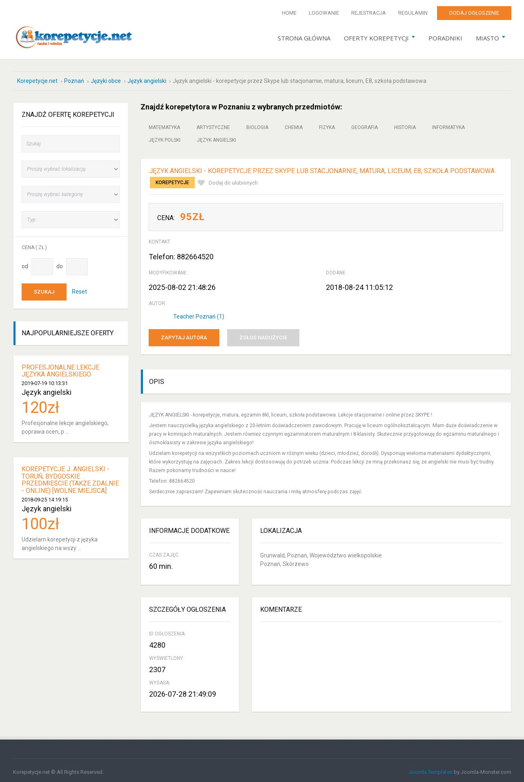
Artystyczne (213, 124)
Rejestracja (368, 13)
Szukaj (44, 288)
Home (289, 13)
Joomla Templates (431, 768)
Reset (79, 287)
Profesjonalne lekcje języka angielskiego (60, 366)
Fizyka (327, 124)
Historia (405, 124)
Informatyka (448, 124)
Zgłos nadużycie (263, 334)
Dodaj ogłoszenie (474, 13)
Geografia (364, 124)
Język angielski (216, 136)
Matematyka (164, 124)
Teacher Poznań (198, 313)
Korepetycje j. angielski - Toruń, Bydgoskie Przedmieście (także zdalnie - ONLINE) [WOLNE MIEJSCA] (70, 476)
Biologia (257, 124)
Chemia (294, 124)
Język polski (165, 136)
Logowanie (324, 13)
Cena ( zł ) (34, 243)
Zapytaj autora (184, 334)
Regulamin (413, 13)
